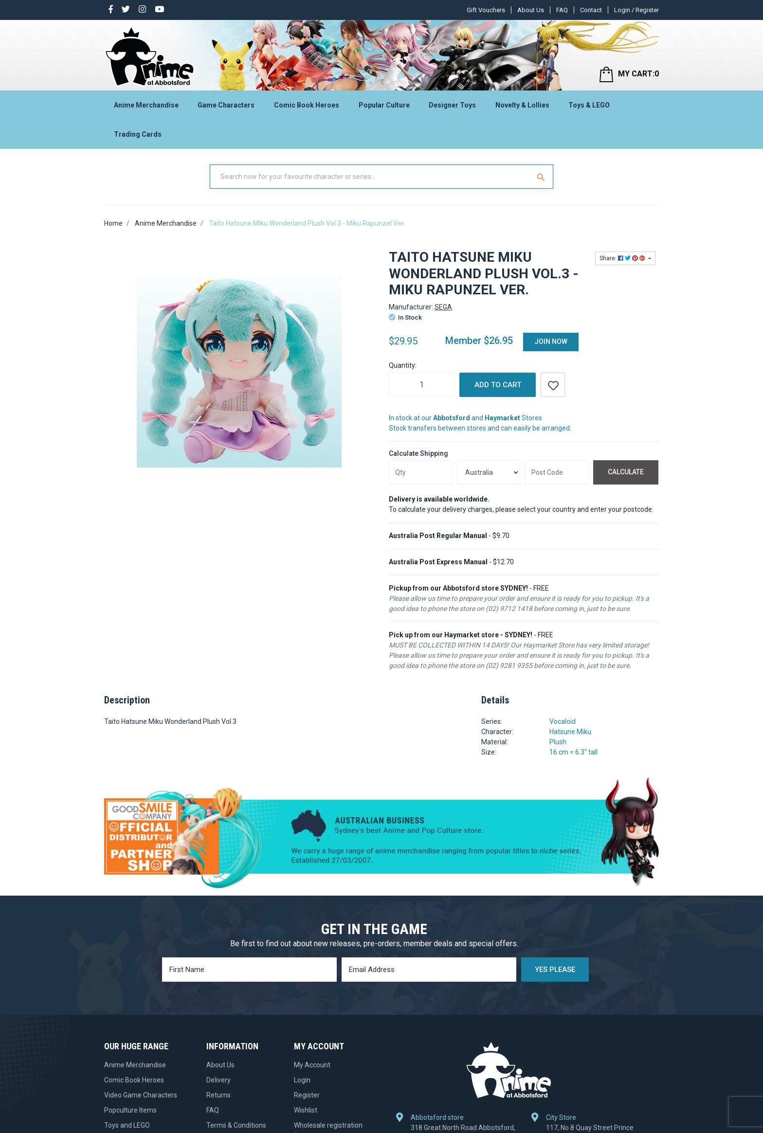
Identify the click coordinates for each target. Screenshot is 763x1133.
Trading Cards (138, 134)
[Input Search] (370, 176)
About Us (530, 10)
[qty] (420, 472)
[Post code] (556, 472)
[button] (553, 385)
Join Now (550, 341)
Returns (218, 1095)
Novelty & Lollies (522, 105)
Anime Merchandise (146, 105)
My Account (312, 1065)
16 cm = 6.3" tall (573, 752)
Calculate (626, 472)
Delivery (218, 1080)
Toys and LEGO (127, 1125)
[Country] (488, 472)
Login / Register (636, 10)
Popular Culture (384, 105)
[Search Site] (542, 176)
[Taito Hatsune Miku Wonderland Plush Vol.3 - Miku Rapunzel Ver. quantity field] (421, 385)
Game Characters (226, 105)
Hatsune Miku (570, 732)
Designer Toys (452, 105)
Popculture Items (130, 1110)
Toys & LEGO (589, 105)
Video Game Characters (140, 1095)
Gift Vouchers (486, 10)
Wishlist (305, 1110)
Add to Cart (497, 384)
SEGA (443, 307)
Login (302, 1080)
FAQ (562, 10)
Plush (557, 742)
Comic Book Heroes (306, 105)
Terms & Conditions (236, 1125)
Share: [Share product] (623, 258)
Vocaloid (562, 721)
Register (307, 1095)
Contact (591, 10)
